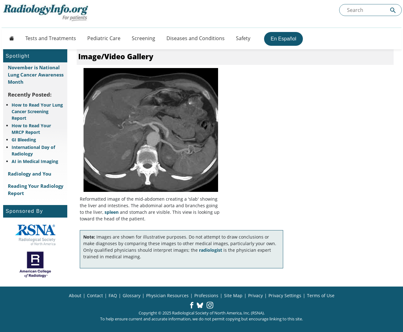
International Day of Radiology (33, 150)
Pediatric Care (103, 38)
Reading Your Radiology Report (36, 189)
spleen (112, 212)
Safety (243, 38)
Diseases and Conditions (195, 38)
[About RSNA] (35, 235)
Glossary (131, 295)
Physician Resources (167, 295)
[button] (191, 305)
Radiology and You (29, 173)
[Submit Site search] (393, 10)
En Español (283, 38)
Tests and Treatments (50, 38)
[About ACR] (35, 264)
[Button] (9, 38)
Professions (206, 295)
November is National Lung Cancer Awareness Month (36, 74)
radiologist (210, 250)
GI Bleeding (24, 140)
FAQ (113, 295)
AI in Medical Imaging (35, 161)
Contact (95, 295)
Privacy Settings (284, 295)
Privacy (255, 295)
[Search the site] (370, 10)
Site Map (233, 295)
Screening (143, 38)
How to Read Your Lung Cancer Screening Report (37, 111)
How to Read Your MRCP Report (31, 129)
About (75, 295)
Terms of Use (320, 295)
